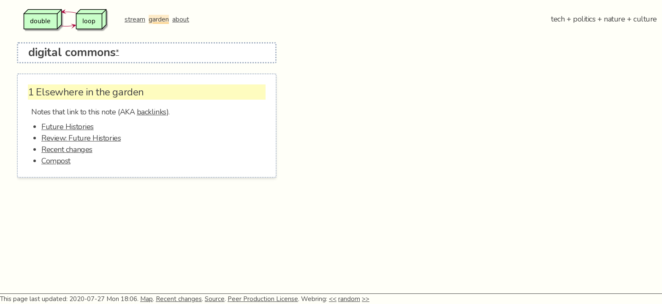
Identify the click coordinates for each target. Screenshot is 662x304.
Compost (56, 161)
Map (146, 299)
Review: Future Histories (81, 138)
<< (332, 299)
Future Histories (67, 127)
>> (365, 299)
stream (135, 19)
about (180, 19)
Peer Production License (263, 299)
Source (215, 299)
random (349, 299)
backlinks (151, 112)
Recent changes (66, 149)
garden (159, 19)
